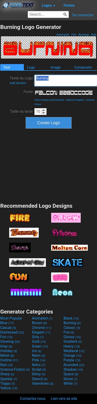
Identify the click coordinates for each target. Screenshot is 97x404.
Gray (6, 346)
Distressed (12, 332)
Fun (6, 337)
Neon (38, 355)
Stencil (39, 379)
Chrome (41, 327)
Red (93, 34)
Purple (72, 360)
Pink (38, 360)
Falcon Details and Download (49, 100)
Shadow (73, 369)
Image (55, 67)
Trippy (7, 383)
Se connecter (83, 15)
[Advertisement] (48, 165)
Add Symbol (18, 83)
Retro (38, 365)
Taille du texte (21, 111)
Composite (83, 67)
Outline (9, 360)
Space (71, 374)
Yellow (8, 388)
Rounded (74, 365)
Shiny (38, 374)
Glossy (72, 337)
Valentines (43, 383)
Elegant (41, 332)
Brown (39, 323)
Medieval (74, 351)
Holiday (8, 351)
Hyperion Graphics (75, 100)
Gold (39, 341)
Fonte (28, 92)
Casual (8, 327)
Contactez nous (32, 398)
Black (71, 318)
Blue (7, 323)
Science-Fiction (15, 369)
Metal (7, 355)
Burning (83, 34)
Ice (36, 351)
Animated (62, 34)
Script (39, 369)
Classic (72, 327)
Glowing (10, 341)
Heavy (72, 346)
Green (40, 346)
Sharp (7, 374)
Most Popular (11, 318)
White (71, 383)
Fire (74, 34)
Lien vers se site (64, 398)
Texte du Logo (21, 80)
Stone (71, 379)
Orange (73, 355)
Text (6, 67)
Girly (38, 337)
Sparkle (8, 379)
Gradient (73, 341)
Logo (31, 67)
